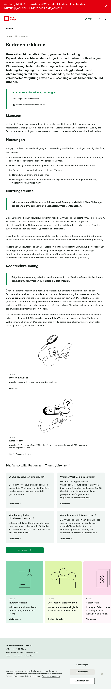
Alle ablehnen (82, 672)
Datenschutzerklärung (51, 676)
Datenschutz (28, 656)
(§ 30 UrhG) (97, 240)
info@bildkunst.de (12, 652)
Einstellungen (82, 665)
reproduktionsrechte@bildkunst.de (30, 105)
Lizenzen (9, 36)
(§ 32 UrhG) (83, 258)
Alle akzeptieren (82, 681)
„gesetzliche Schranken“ (51, 229)
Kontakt (8, 656)
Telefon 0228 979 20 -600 (28, 652)
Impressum (18, 656)
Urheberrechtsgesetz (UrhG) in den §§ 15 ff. (83, 218)
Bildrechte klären (21, 36)
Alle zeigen (22, 550)
